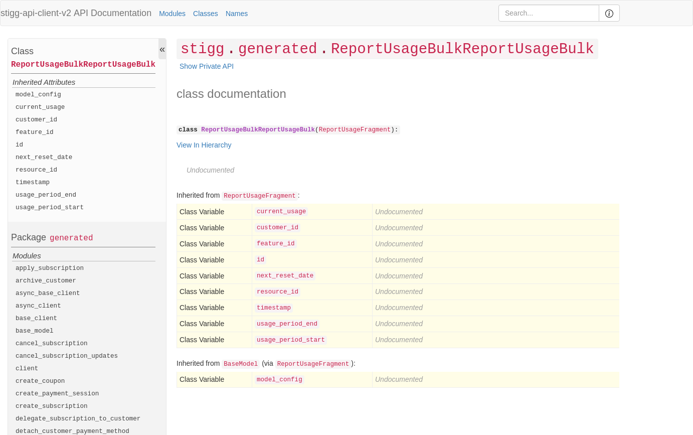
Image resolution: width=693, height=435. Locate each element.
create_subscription (52, 406)
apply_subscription (50, 268)
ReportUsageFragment (355, 129)
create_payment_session (57, 393)
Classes (205, 14)
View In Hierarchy (204, 145)
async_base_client (48, 293)
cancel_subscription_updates (67, 356)
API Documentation (112, 13)
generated (71, 238)
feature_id (35, 132)
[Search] (548, 13)
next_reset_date (44, 157)
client (27, 368)
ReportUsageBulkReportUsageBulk (83, 64)
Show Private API (207, 66)
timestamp (33, 182)
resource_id (36, 170)
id (19, 145)
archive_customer (46, 280)
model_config (38, 94)
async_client (38, 306)
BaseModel (241, 364)
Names (237, 14)
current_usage (40, 107)
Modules (172, 14)
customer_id (36, 119)
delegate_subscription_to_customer (78, 418)
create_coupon (40, 381)
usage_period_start (50, 207)
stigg (202, 49)
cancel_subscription (52, 343)
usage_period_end (46, 195)
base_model (35, 331)
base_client (36, 318)
